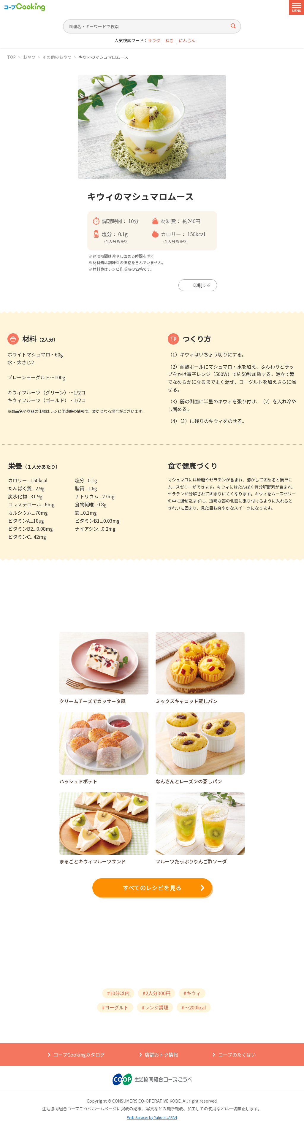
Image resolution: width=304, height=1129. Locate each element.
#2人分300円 (156, 993)
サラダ (154, 40)
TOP (11, 57)
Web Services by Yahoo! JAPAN (152, 1117)
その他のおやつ (57, 57)
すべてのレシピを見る (152, 887)
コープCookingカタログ (79, 1054)
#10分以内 (118, 993)
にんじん (187, 40)
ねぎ (169, 40)
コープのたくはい (237, 1054)
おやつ (29, 57)
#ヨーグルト (115, 1007)
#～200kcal (193, 1007)
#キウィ (192, 993)
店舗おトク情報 (161, 1054)
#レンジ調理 (155, 1007)
